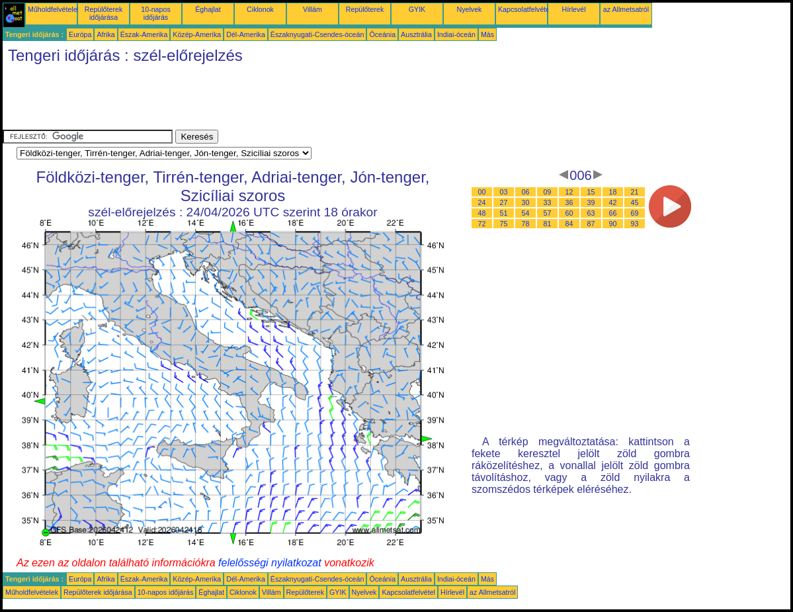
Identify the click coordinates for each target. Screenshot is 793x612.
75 (504, 224)
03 (504, 192)
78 (526, 224)
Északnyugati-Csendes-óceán (317, 34)
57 (548, 213)
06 (526, 192)
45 (635, 202)
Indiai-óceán (456, 34)
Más (487, 34)
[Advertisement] (243, 100)
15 (591, 192)
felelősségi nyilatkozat (269, 562)
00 (482, 192)
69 (635, 213)
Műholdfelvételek (54, 9)
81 (548, 224)
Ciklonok (260, 9)
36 (569, 202)
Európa (80, 34)
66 (613, 213)
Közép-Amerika (197, 34)
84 (569, 224)
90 (613, 224)
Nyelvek (469, 9)
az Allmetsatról (626, 9)
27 (504, 202)
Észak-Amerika (144, 34)
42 (613, 202)
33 (548, 202)
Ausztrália (416, 34)
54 (526, 213)
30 (526, 202)
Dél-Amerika (245, 34)
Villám (312, 9)
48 (482, 213)
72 (482, 224)
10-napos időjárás (155, 13)
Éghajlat (208, 9)
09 (548, 192)
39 (591, 202)
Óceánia (382, 34)
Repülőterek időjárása (103, 13)
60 (569, 213)
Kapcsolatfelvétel (525, 9)
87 (591, 224)
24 (482, 202)
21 (635, 192)
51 (504, 213)
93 (635, 224)
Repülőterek (365, 9)
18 (613, 192)
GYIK (417, 9)
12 (569, 192)
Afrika (105, 34)
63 (591, 213)
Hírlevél (573, 9)
